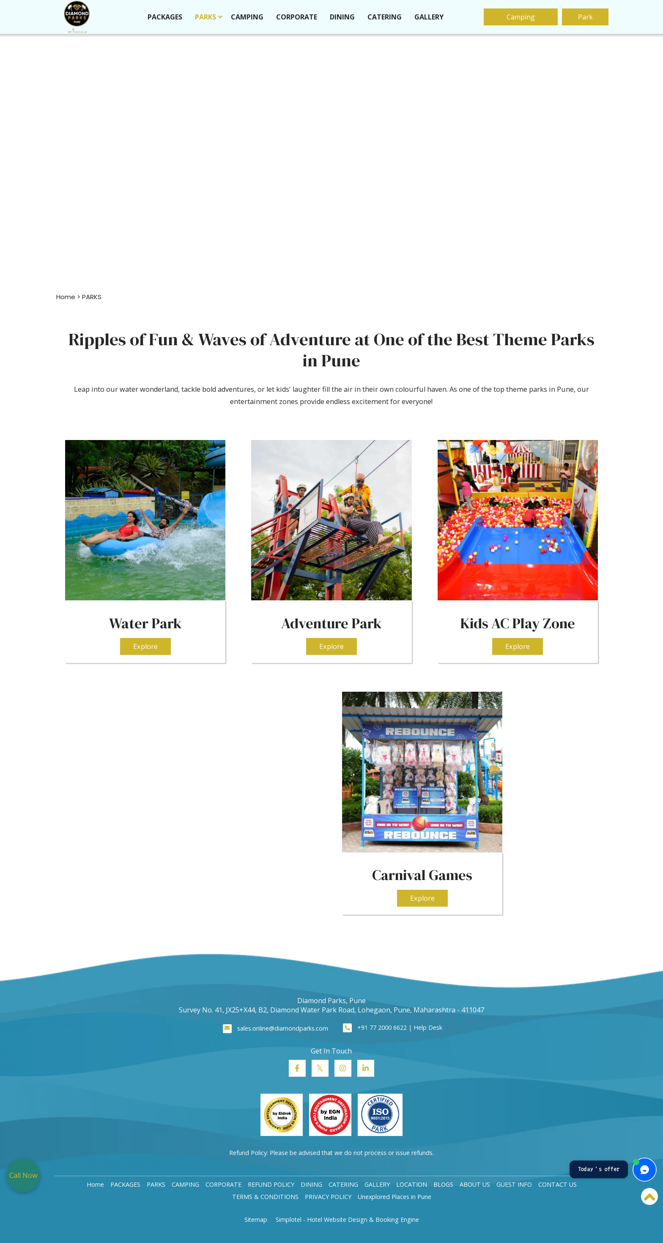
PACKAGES (165, 17)
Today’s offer (598, 1169)
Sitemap (255, 1220)
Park (585, 17)
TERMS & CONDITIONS (265, 1197)
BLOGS (443, 1184)
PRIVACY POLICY (328, 1197)
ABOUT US (475, 1184)
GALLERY (429, 17)
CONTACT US (557, 1184)
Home (65, 296)
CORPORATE (296, 17)
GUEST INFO (514, 1184)
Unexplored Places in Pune (394, 1197)
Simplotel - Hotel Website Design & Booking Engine (347, 1220)
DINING (342, 17)
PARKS (205, 17)
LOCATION (411, 1184)
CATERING (384, 17)
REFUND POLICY (271, 1184)
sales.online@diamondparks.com (282, 1028)
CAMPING (247, 17)
